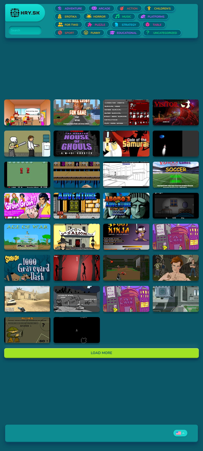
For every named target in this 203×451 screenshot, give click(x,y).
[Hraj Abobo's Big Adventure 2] (126, 206)
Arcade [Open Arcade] (104, 9)
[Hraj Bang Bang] (77, 299)
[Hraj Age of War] (27, 237)
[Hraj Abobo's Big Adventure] (77, 206)
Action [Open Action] (132, 9)
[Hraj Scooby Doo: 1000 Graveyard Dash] (27, 268)
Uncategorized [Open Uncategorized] (165, 33)
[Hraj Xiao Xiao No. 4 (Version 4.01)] (126, 175)
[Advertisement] (101, 71)
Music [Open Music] (126, 17)
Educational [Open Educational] (127, 33)
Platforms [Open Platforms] (156, 17)
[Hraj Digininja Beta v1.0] (27, 175)
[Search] (23, 30)
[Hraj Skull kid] (27, 144)
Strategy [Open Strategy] (129, 25)
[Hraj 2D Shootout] (77, 237)
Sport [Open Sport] (69, 33)
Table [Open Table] (157, 25)
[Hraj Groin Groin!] (27, 206)
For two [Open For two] (71, 25)
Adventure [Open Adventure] (73, 9)
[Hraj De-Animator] (77, 268)
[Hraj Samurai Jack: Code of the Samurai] (126, 144)
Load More (101, 353)
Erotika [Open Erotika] (71, 17)
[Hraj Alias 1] (27, 330)
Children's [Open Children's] (162, 9)
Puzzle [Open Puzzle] (100, 25)
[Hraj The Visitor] (176, 112)
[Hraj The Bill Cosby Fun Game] (77, 112)
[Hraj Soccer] (176, 175)
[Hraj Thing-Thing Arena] (126, 112)
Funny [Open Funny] (95, 33)
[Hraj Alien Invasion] (176, 144)
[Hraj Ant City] (176, 299)
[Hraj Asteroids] (77, 330)
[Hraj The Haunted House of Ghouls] (77, 144)
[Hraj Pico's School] (27, 112)
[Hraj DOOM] (126, 268)
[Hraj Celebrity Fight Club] (176, 268)
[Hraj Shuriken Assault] (77, 175)
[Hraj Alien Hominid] (176, 237)
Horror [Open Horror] (99, 17)
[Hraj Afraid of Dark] (176, 206)
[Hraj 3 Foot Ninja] (126, 237)
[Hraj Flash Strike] (27, 299)
